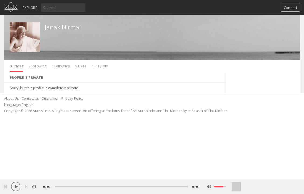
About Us (11, 98)
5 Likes (80, 66)
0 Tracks (16, 66)
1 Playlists (100, 66)
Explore (30, 7)
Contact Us (30, 98)
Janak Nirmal (63, 27)
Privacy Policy (72, 98)
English (27, 104)
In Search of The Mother (207, 110)
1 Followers (61, 66)
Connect (290, 7)
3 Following (37, 66)
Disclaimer (50, 98)
